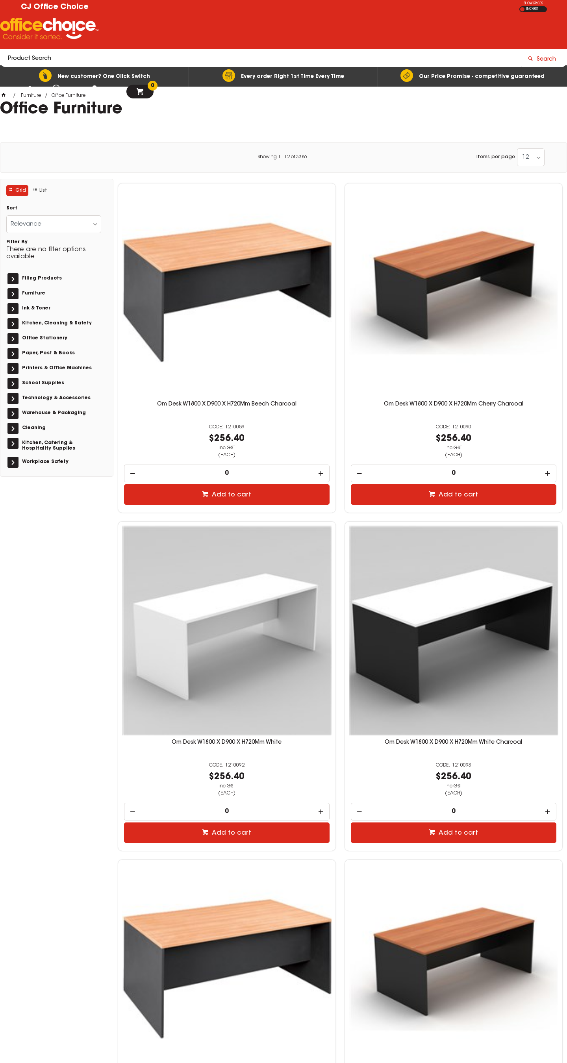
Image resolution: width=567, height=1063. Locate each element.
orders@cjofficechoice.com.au (445, 955)
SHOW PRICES (533, 3)
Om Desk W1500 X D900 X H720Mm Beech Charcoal (170, 739)
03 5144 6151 (421, 948)
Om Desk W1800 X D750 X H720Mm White (396, 514)
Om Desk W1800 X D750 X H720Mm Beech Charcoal (170, 514)
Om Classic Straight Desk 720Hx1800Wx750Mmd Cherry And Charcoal (283, 517)
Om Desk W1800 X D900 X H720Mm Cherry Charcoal (283, 289)
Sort (11, 208)
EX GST (522, 9)
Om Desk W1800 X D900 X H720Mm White (396, 289)
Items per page (495, 157)
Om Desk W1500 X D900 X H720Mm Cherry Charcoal (283, 739)
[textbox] (237, 30)
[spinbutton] (170, 355)
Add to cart (174, 377)
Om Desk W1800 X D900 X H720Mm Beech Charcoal (170, 289)
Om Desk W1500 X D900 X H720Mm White (396, 739)
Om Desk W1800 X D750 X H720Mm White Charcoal (510, 514)
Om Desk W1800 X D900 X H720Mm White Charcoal (510, 289)
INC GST (532, 9)
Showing (282, 157)
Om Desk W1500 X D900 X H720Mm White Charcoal (510, 739)
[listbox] (531, 157)
